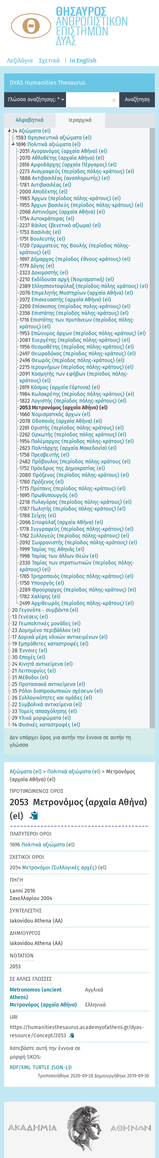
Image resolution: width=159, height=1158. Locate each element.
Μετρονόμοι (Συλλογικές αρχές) (53, 867)
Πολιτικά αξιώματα (37, 845)
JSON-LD (61, 1067)
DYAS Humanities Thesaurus (47, 82)
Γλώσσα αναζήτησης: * (36, 99)
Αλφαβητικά (30, 120)
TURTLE (41, 1067)
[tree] (79, 428)
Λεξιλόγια (20, 60)
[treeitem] (34, 131)
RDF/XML (20, 1067)
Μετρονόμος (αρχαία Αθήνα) (43, 1005)
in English (83, 60)
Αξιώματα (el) (26, 772)
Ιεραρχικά (80, 120)
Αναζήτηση (137, 99)
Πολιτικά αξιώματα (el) (73, 772)
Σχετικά (49, 60)
